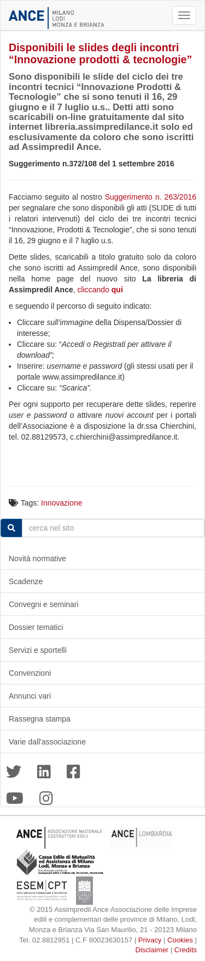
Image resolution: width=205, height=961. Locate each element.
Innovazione (62, 502)
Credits (185, 950)
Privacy (150, 940)
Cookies (180, 940)
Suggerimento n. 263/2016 (150, 197)
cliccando (100, 289)
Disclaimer (152, 950)
